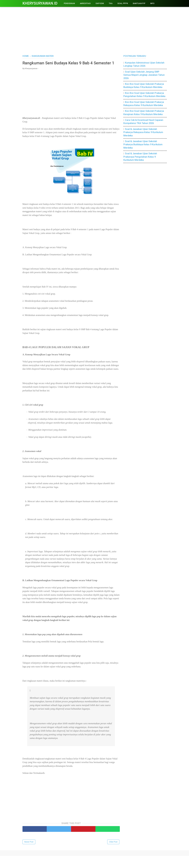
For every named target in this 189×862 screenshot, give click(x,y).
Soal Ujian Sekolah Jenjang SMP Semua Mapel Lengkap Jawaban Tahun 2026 (144, 75)
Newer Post (28, 848)
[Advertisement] (94, 30)
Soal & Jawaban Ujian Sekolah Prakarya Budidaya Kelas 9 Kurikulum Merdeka (142, 144)
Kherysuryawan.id (39, 3)
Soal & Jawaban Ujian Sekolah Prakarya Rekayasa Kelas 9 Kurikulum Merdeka (143, 132)
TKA (110, 3)
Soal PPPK (122, 3)
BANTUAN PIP (139, 3)
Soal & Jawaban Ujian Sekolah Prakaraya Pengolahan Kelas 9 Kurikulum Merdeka (140, 156)
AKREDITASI (85, 3)
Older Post (113, 848)
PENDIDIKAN (69, 3)
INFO (152, 3)
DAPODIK (100, 3)
